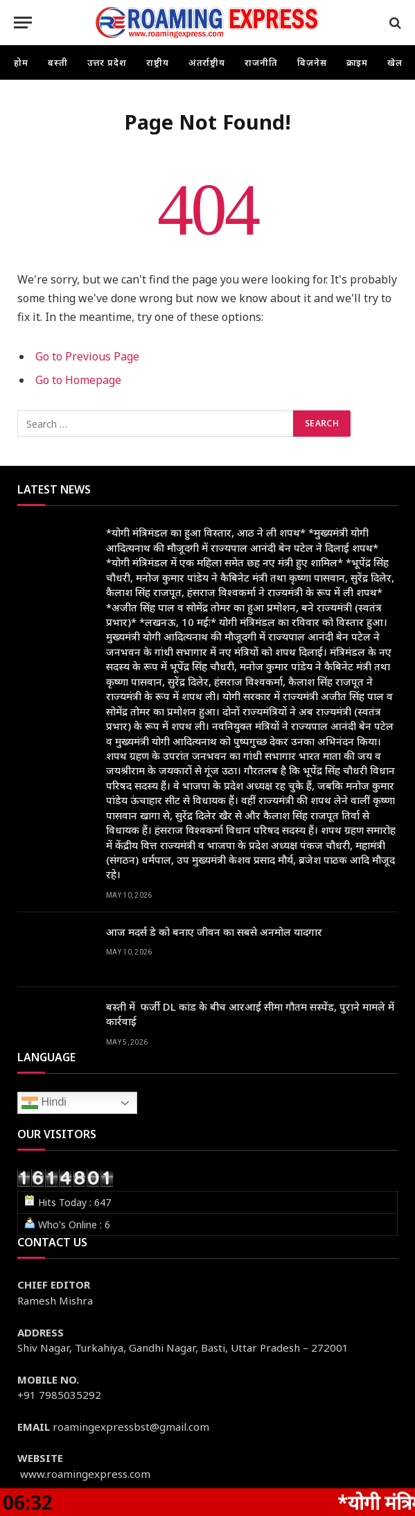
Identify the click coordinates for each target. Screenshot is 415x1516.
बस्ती (58, 62)
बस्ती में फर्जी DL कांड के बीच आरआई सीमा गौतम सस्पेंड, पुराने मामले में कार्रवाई (250, 1014)
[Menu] (23, 22)
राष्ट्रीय (157, 62)
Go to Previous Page (87, 356)
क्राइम (357, 62)
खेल (395, 62)
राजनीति (261, 62)
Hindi (44, 1103)
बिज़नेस (312, 62)
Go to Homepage (78, 379)
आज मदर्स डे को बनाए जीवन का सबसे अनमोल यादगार (214, 932)
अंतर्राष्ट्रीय (207, 62)
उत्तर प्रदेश (107, 62)
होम (21, 62)
